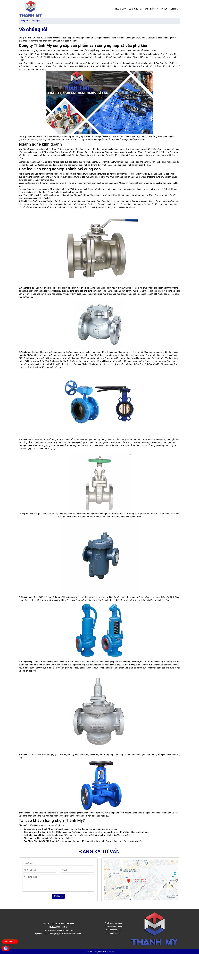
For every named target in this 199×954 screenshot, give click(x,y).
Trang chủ (120, 9)
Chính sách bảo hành (113, 930)
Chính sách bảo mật (113, 933)
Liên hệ (174, 9)
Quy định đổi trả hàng (113, 926)
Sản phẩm (149, 9)
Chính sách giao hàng (113, 923)
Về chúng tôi (135, 9)
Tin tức (164, 9)
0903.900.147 (10, 941)
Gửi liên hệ (58, 896)
